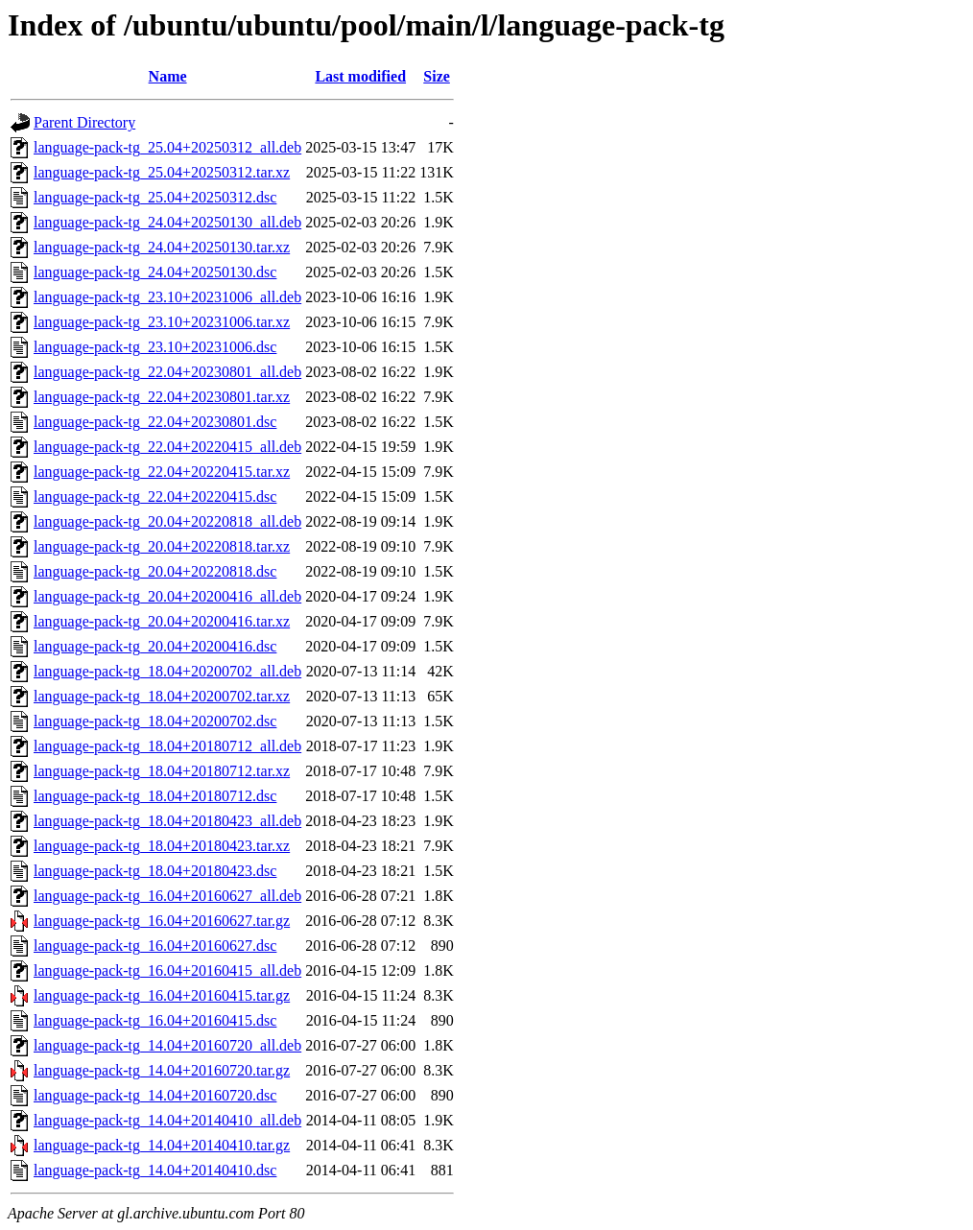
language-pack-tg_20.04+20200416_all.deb (167, 596)
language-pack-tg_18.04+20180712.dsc (155, 796)
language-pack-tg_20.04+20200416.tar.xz (162, 621)
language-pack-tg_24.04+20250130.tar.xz (162, 247)
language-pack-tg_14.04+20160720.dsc (155, 1095)
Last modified (360, 76)
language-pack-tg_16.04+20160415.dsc (155, 1020)
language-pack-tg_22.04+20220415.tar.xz (162, 471)
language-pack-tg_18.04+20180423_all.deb (167, 821)
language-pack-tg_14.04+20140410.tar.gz (162, 1145)
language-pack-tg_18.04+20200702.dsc (155, 721)
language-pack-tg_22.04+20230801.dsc (155, 422)
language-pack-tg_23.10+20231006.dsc (155, 347)
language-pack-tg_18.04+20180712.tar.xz (162, 771)
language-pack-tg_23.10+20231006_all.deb (167, 297)
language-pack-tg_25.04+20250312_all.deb (167, 147)
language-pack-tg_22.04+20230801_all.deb (167, 372)
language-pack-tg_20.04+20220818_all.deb (167, 521)
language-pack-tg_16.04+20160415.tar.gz (162, 995)
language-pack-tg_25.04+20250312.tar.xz (162, 172)
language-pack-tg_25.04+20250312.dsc (155, 197)
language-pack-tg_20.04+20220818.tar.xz (162, 546)
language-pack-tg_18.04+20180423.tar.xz (162, 846)
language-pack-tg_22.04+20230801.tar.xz (162, 397)
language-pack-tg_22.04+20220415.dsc (155, 496)
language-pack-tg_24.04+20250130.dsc (155, 272)
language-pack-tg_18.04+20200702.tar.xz (162, 696)
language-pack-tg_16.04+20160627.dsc (155, 945)
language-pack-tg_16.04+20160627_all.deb (167, 895)
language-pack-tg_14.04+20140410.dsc (155, 1170)
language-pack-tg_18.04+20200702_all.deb (167, 671)
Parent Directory (84, 122)
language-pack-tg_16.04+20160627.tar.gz (162, 920)
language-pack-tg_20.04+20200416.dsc (155, 646)
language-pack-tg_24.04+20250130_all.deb (167, 222)
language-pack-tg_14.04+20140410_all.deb (167, 1120)
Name (168, 76)
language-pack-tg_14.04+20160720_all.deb (167, 1045)
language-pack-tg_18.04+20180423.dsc (155, 871)
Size (436, 76)
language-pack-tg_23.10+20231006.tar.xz (162, 322)
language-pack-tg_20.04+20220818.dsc (155, 571)
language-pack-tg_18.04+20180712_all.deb (167, 746)
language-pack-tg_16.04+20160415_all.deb (167, 970)
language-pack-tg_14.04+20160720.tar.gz (162, 1070)
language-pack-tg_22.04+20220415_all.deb (167, 446)
